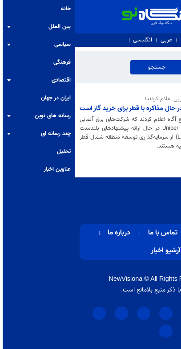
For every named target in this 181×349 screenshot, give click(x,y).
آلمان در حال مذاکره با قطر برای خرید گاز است (63, 108)
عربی (91, 40)
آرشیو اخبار (90, 250)
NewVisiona (51, 278)
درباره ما (147, 40)
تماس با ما (117, 40)
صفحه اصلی (137, 232)
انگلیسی (67, 40)
